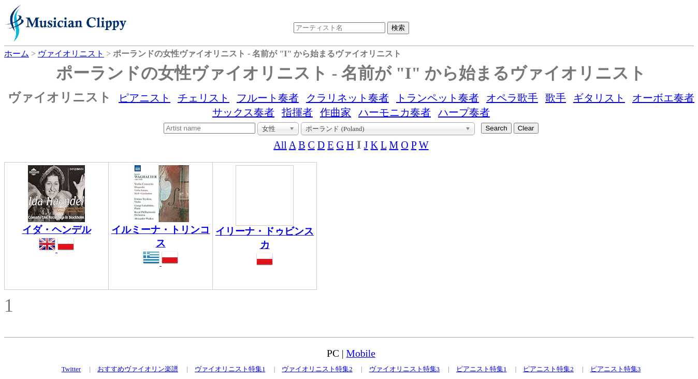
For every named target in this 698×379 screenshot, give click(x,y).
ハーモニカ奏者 (394, 112)
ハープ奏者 (464, 112)
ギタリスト (599, 98)
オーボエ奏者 (663, 98)
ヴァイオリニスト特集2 (317, 369)
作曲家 (335, 112)
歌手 (555, 98)
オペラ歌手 (512, 98)
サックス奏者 (243, 112)
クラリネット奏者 (347, 98)
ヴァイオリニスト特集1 (230, 369)
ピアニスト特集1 (481, 369)
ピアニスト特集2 (548, 369)
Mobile (360, 353)
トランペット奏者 (437, 98)
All (280, 145)
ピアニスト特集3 (615, 369)
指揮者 (297, 112)
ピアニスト (144, 98)
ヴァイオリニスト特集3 (404, 369)
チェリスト (203, 98)
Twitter (71, 369)
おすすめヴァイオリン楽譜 (137, 369)
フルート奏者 (268, 98)
